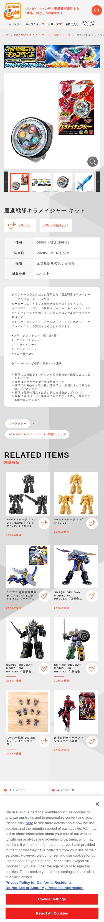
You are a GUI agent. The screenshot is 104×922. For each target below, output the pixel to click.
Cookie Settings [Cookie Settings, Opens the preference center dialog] (52, 903)
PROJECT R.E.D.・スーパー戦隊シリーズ (37, 434)
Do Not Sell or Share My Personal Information (44, 891)
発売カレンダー (19, 797)
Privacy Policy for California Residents (39, 886)
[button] (6, 181)
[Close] (97, 807)
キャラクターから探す (71, 797)
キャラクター (17, 423)
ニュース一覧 (66, 790)
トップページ (18, 790)
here (29, 826)
